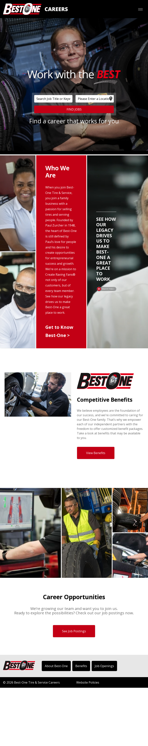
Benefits (81, 666)
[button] (140, 9)
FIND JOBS (74, 109)
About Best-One (56, 666)
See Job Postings (74, 631)
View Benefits (95, 453)
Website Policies (87, 682)
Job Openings (104, 666)
